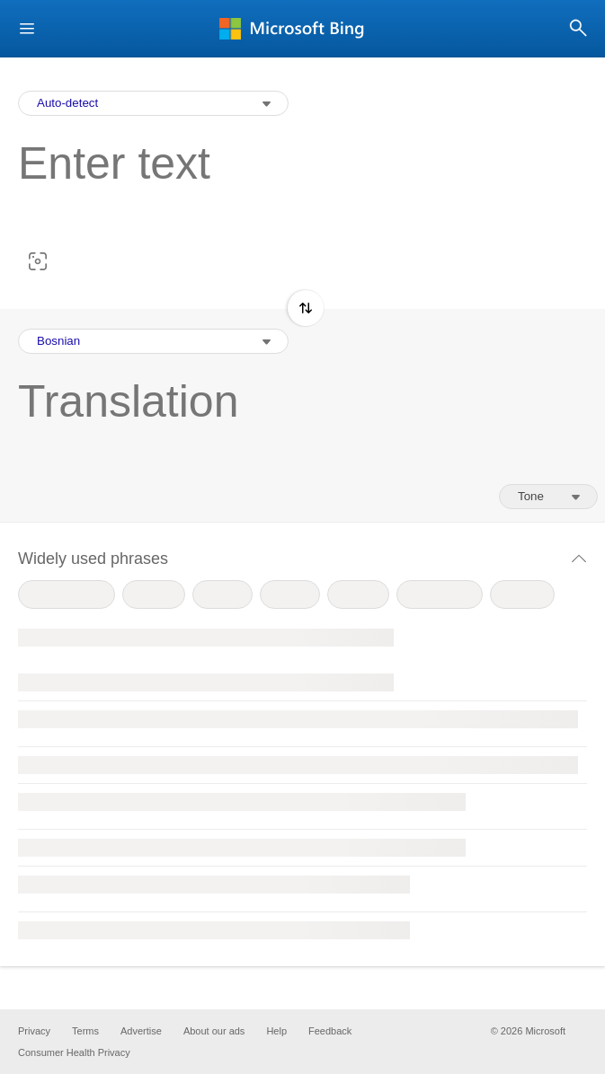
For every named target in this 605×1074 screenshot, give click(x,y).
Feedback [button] (329, 1031)
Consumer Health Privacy (74, 1052)
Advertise (141, 1031)
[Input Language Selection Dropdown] (153, 103)
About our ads (214, 1031)
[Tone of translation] (548, 496)
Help (276, 1031)
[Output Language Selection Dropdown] (153, 341)
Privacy (34, 1031)
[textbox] (293, 191)
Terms (85, 1031)
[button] (27, 29)
